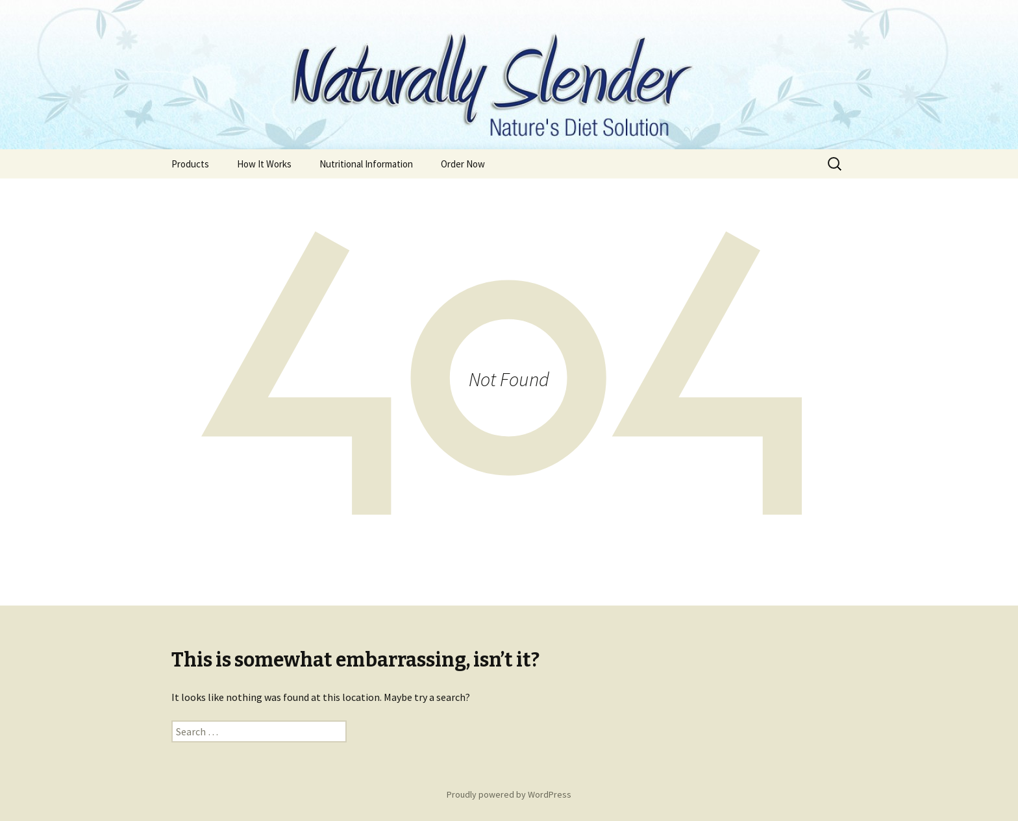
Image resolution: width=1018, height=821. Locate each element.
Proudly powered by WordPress (509, 794)
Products (190, 164)
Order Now (463, 164)
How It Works (264, 164)
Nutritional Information (366, 164)
